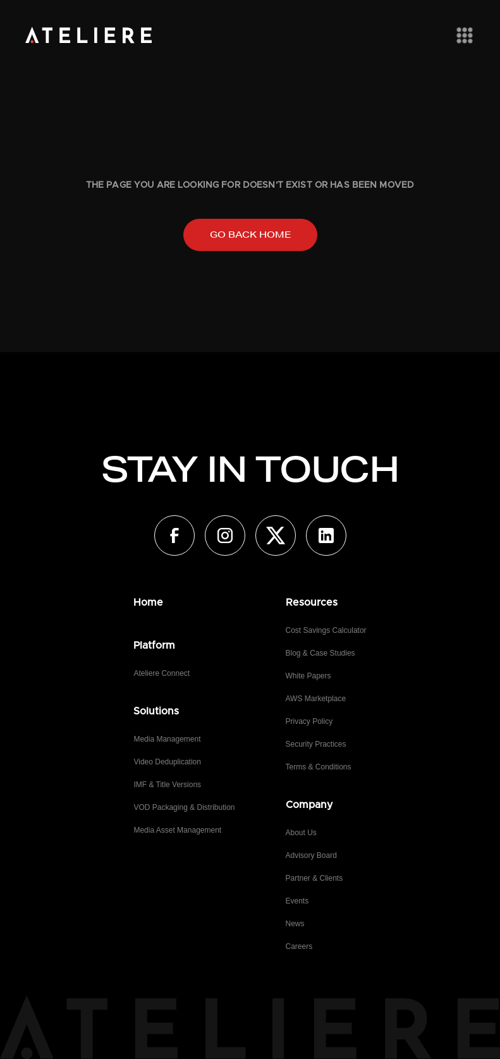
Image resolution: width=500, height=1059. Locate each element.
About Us (301, 832)
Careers (299, 946)
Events (297, 901)
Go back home (250, 234)
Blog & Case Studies (320, 653)
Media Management (166, 739)
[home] (88, 35)
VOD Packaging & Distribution (184, 807)
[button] (462, 35)
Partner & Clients (314, 878)
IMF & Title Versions (167, 784)
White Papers (308, 675)
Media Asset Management (177, 830)
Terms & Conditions (318, 766)
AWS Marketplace (316, 698)
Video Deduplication (167, 761)
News (295, 923)
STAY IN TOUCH (250, 469)
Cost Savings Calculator (326, 630)
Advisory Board (311, 855)
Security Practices (316, 744)
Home (148, 602)
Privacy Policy (309, 721)
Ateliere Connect (161, 673)
